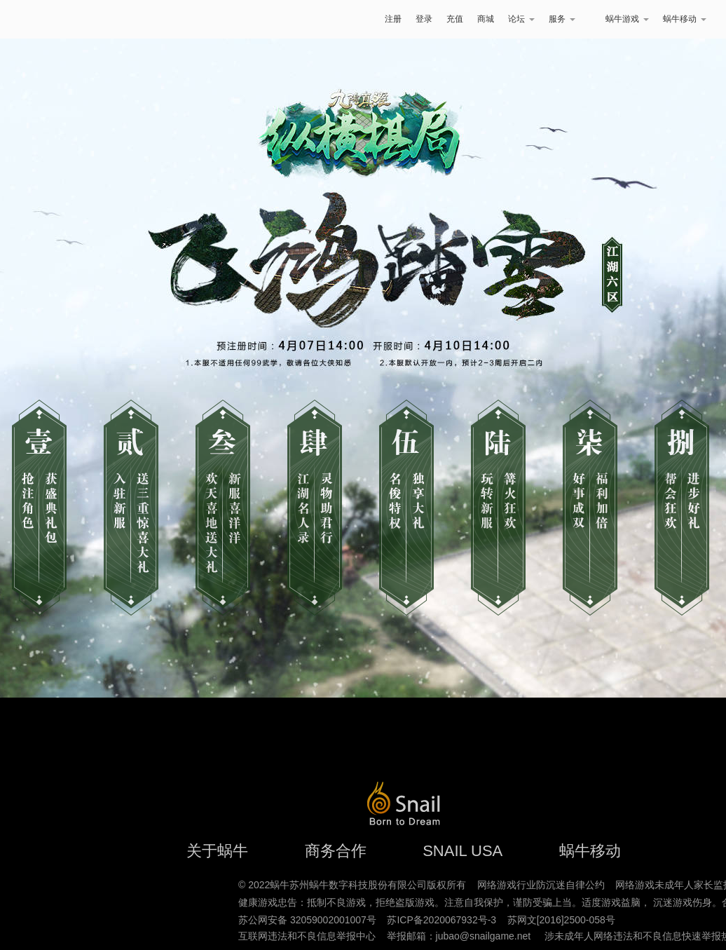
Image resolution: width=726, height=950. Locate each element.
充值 (454, 19)
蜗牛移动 (684, 19)
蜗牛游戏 (51, 19)
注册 (393, 19)
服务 (562, 19)
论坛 (521, 19)
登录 (424, 19)
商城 (485, 19)
